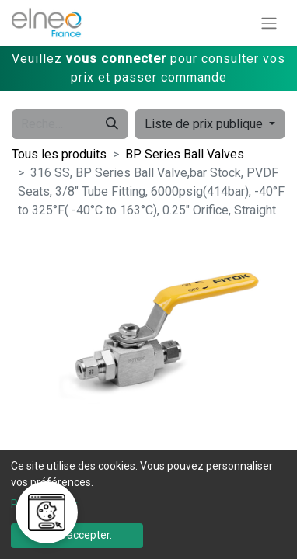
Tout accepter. (77, 535)
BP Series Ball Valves (184, 154)
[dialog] (148, 504)
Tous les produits (59, 154)
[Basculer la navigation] (269, 23)
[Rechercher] (112, 124)
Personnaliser (45, 504)
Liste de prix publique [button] (205, 123)
